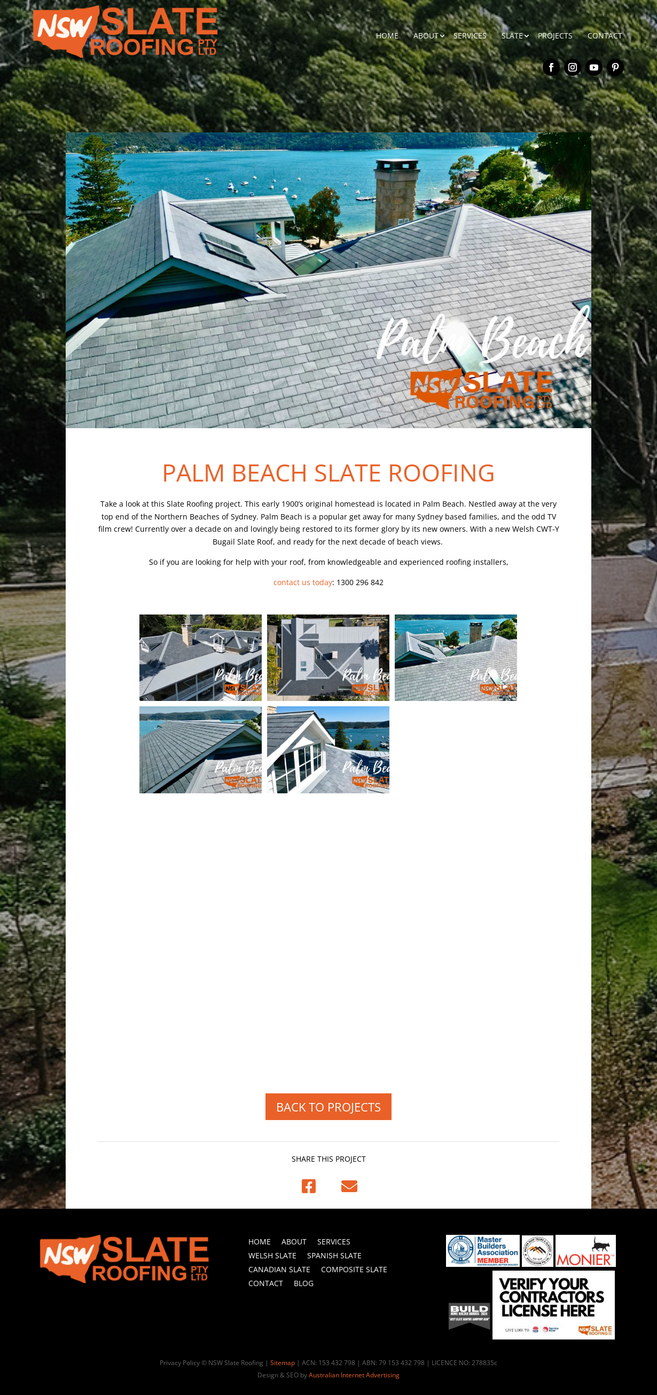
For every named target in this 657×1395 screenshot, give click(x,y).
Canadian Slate (279, 1269)
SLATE (512, 35)
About (294, 1241)
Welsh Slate (272, 1255)
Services (333, 1241)
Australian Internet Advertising (354, 1375)
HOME (387, 35)
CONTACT (605, 35)
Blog (304, 1283)
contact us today (302, 582)
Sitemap (282, 1362)
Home (259, 1241)
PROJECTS (555, 35)
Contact (265, 1283)
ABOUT (426, 35)
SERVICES (470, 35)
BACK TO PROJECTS (328, 1107)
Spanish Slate (334, 1255)
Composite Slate (354, 1269)
